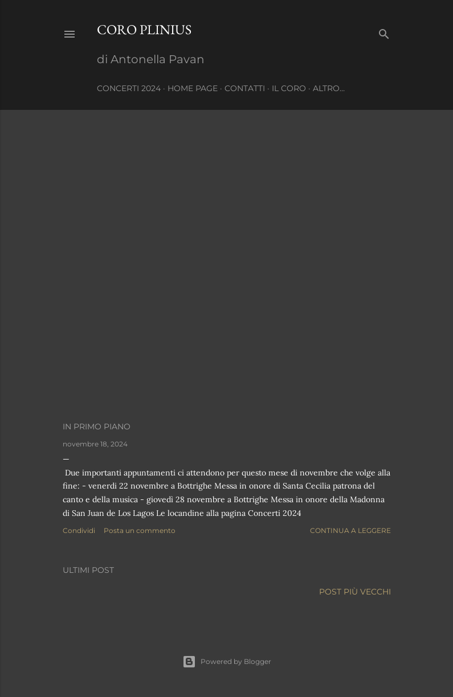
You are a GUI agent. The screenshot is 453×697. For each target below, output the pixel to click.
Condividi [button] (79, 530)
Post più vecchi (355, 592)
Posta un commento (140, 530)
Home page (193, 88)
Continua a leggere (350, 530)
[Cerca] (384, 31)
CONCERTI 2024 (129, 88)
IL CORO (289, 88)
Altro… (329, 88)
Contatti (245, 88)
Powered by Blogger (226, 662)
